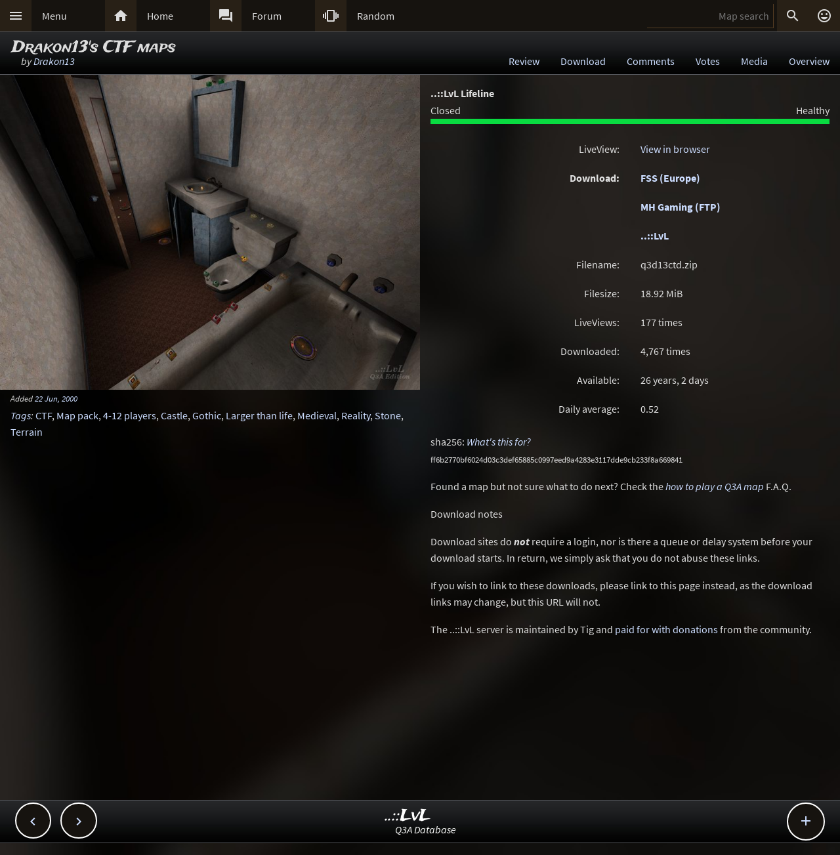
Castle (174, 415)
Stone (388, 415)
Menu (54, 15)
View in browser (675, 149)
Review (524, 61)
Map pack (77, 415)
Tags (20, 415)
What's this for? (499, 441)
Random (375, 15)
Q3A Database (425, 829)
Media (754, 61)
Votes (708, 61)
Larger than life (259, 415)
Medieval (317, 415)
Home (160, 15)
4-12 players (129, 415)
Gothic (206, 415)
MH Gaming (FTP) (680, 206)
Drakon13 (54, 61)
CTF (43, 415)
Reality (355, 415)
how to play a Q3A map (714, 486)
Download (583, 61)
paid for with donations (666, 629)
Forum (267, 15)
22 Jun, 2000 (56, 398)
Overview (809, 61)
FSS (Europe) (670, 177)
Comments (651, 61)
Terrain (26, 431)
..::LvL (654, 235)
